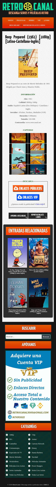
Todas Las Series (38, 475)
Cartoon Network (38, 444)
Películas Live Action (17, 466)
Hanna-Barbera (37, 453)
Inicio (10, 20)
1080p (11, 435)
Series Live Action (38, 470)
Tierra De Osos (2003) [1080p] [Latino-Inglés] (38, 270)
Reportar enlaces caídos (34, 25)
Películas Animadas (39, 461)
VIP (39, 20)
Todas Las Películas (16, 475)
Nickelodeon (14, 461)
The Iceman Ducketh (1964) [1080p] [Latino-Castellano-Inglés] (17, 311)
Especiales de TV (15, 453)
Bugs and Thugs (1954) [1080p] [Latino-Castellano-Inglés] (38, 311)
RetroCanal (16, 485)
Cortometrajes (14, 448)
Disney (34, 448)
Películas (21, 20)
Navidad (35, 457)
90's (10, 439)
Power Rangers (37, 466)
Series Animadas (15, 470)
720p (33, 435)
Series (31, 20)
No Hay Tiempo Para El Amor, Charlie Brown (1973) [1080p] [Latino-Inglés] (17, 271)
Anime (34, 439)
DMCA (46, 485)
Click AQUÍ (40, 204)
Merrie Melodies (15, 457)
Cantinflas (13, 444)
